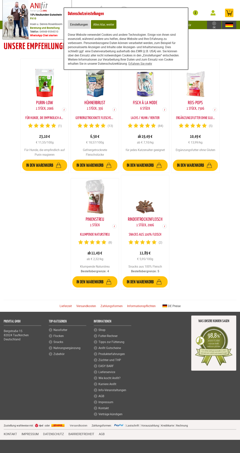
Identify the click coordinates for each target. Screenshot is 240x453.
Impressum (105, 402)
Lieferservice (106, 372)
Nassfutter (60, 330)
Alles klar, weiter (103, 24)
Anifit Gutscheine (109, 348)
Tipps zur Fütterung (111, 342)
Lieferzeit (66, 306)
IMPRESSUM (30, 433)
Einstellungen (79, 24)
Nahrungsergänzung (66, 348)
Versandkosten (86, 306)
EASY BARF (106, 366)
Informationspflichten (141, 306)
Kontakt (103, 408)
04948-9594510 (49, 31)
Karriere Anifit (107, 384)
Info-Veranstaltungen (112, 390)
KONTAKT (10, 433)
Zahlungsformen (111, 306)
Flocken (58, 336)
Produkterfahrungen (111, 354)
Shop (101, 330)
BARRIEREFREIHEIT (81, 433)
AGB (101, 396)
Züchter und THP (109, 360)
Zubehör (58, 354)
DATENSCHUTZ (53, 433)
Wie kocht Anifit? (109, 378)
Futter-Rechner (108, 336)
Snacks (58, 342)
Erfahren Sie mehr (140, 63)
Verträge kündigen (110, 414)
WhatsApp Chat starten (44, 35)
